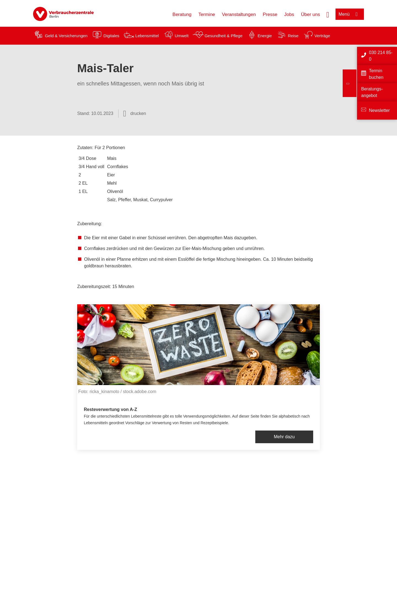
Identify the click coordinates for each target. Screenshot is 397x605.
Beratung (182, 14)
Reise (293, 35)
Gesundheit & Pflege (224, 35)
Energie (264, 35)
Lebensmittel (147, 35)
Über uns (310, 14)
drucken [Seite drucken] (138, 113)
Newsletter (379, 110)
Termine (206, 14)
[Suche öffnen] (327, 14)
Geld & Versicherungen (66, 35)
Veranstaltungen (239, 14)
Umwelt (182, 35)
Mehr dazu (284, 436)
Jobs (289, 14)
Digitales (111, 35)
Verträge (322, 35)
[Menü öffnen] (350, 14)
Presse (270, 14)
